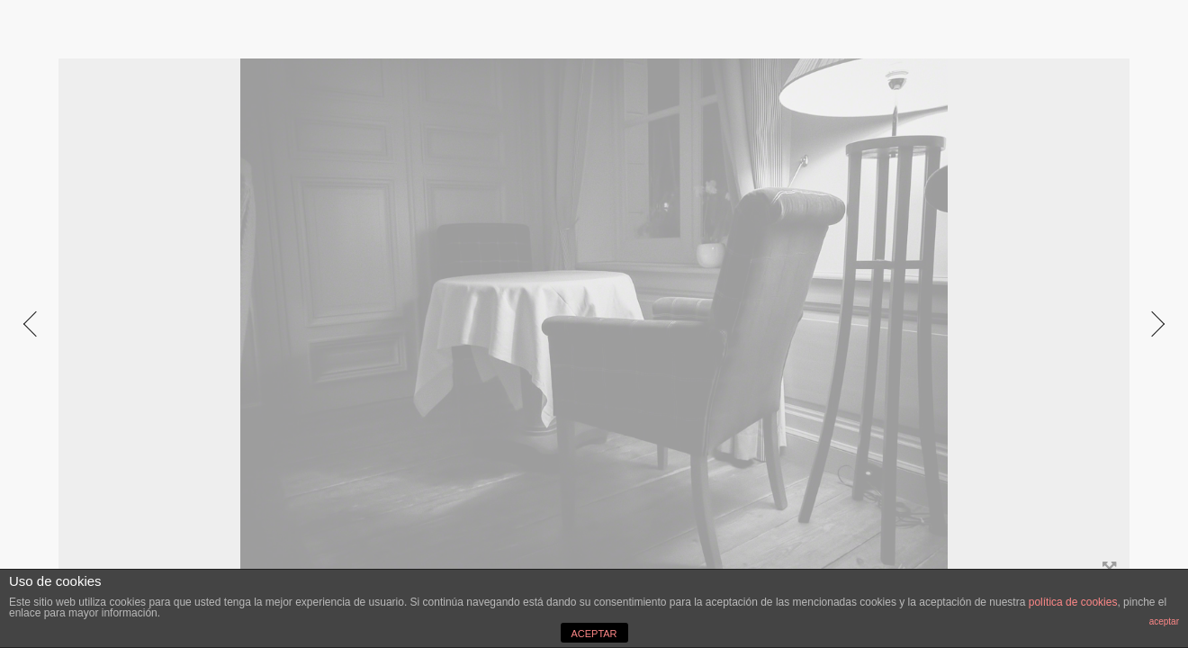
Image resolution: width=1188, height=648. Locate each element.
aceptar (1164, 621)
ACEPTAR (593, 633)
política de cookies (1073, 602)
